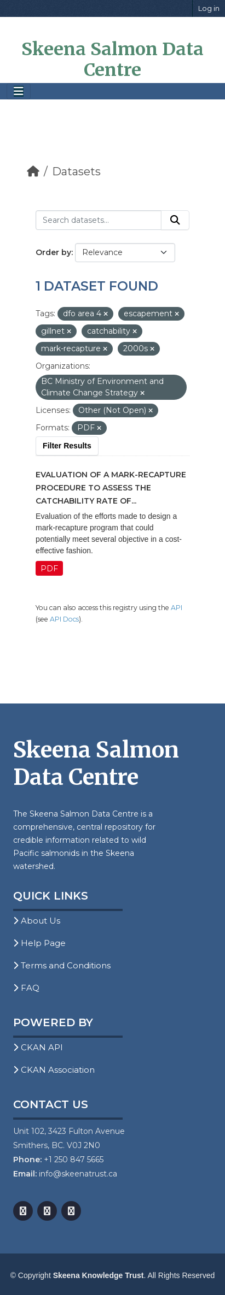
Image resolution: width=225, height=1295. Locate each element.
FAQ (26, 988)
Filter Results (67, 445)
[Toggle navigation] (19, 91)
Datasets (76, 171)
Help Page (39, 943)
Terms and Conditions (62, 965)
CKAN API (38, 1047)
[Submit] (175, 220)
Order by (53, 252)
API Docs (64, 619)
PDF (49, 568)
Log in (209, 8)
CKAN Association (54, 1070)
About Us (36, 920)
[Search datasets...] (98, 220)
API (176, 608)
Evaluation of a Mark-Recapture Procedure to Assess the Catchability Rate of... (111, 488)
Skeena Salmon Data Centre (112, 59)
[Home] (33, 171)
